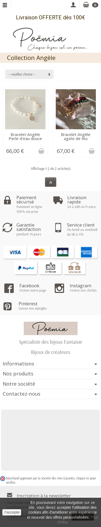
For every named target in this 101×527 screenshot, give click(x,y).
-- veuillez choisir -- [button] (22, 74)
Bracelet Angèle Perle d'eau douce (25, 136)
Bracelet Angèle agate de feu (75, 136)
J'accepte (12, 512)
